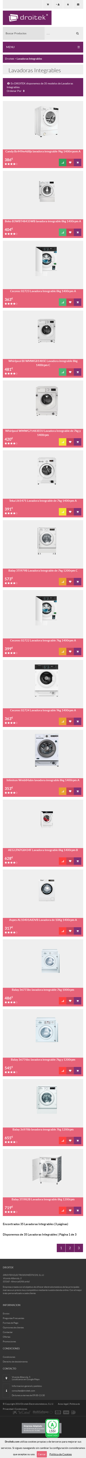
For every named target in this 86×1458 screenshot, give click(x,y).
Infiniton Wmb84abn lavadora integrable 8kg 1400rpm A (43, 780)
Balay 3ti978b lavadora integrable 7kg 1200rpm (43, 1129)
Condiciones (9, 1357)
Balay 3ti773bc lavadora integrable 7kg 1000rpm (43, 989)
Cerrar (42, 1454)
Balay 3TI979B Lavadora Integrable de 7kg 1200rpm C (43, 570)
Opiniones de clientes (13, 1327)
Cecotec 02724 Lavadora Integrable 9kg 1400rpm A (43, 710)
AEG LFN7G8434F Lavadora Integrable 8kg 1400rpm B (43, 850)
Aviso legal (63, 1404)
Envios (6, 1313)
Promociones (9, 1341)
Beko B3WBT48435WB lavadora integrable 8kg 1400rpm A (43, 221)
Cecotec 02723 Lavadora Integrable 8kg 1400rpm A (43, 291)
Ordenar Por (16, 90)
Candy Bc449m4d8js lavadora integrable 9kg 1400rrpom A (43, 151)
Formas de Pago (10, 1323)
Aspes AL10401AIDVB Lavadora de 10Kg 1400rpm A (43, 919)
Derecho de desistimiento (15, 1361)
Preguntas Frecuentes (13, 1318)
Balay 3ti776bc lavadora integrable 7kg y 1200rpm (43, 1059)
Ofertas (6, 1337)
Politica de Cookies (60, 1454)
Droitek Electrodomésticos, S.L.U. (37, 1404)
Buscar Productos (16, 33)
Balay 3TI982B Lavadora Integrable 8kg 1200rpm (43, 1199)
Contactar (8, 1332)
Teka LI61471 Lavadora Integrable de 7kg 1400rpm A (43, 500)
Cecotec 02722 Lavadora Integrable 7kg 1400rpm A (43, 640)
